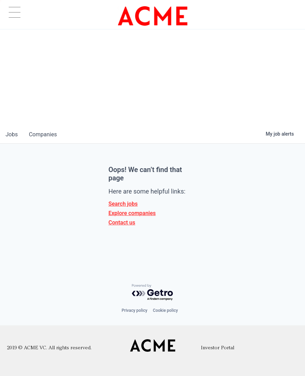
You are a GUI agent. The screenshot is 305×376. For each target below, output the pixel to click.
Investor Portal (217, 348)
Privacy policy (134, 310)
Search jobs (122, 203)
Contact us (121, 222)
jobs (12, 134)
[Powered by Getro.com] (152, 292)
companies (43, 134)
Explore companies (131, 213)
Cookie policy (165, 310)
